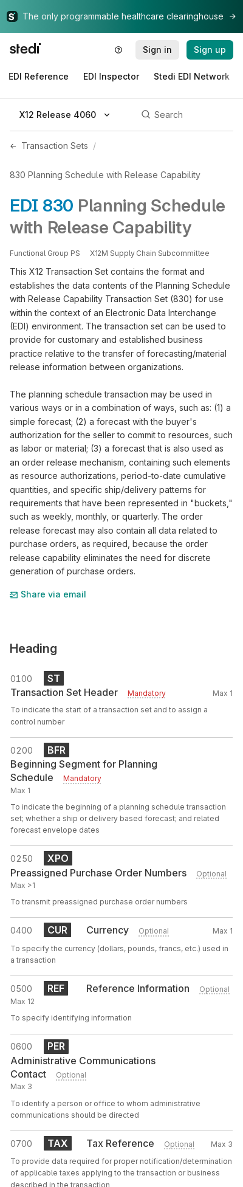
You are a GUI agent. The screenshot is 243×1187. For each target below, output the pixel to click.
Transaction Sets (54, 145)
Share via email (48, 594)
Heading (33, 648)
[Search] (185, 114)
